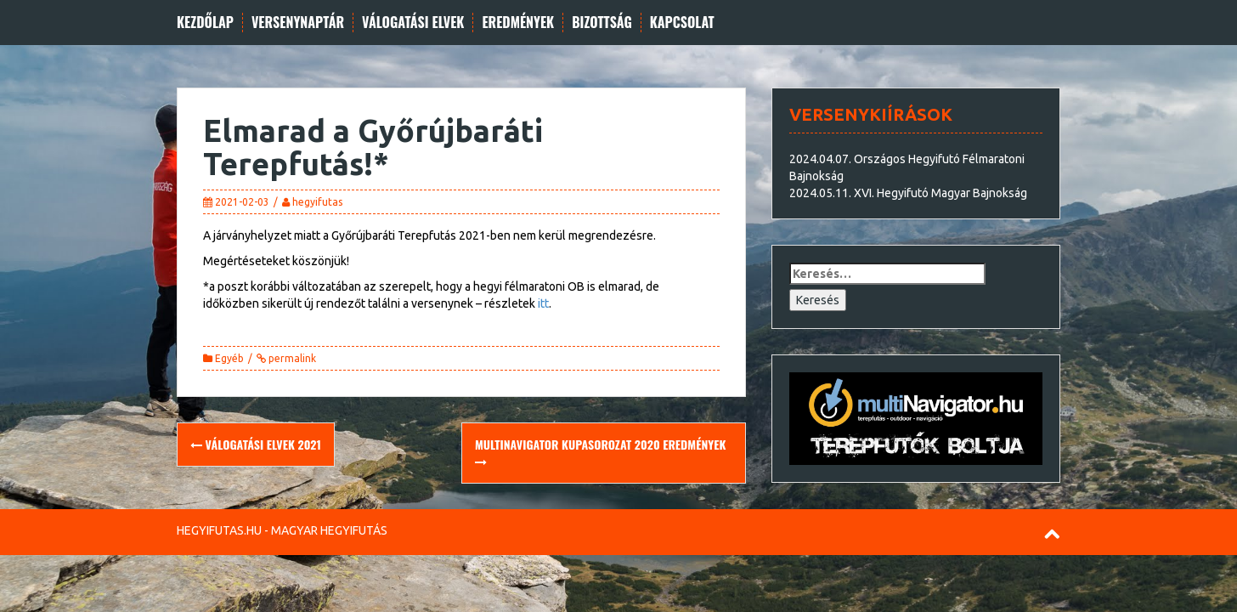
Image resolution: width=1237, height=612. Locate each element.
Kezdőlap (205, 22)
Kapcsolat (682, 22)
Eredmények (518, 22)
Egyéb (229, 358)
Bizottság (602, 22)
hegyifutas (317, 201)
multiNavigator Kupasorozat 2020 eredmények (600, 451)
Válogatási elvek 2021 (255, 444)
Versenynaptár (297, 22)
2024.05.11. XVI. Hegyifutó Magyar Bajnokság (908, 193)
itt (543, 303)
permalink (291, 358)
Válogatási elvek (413, 22)
